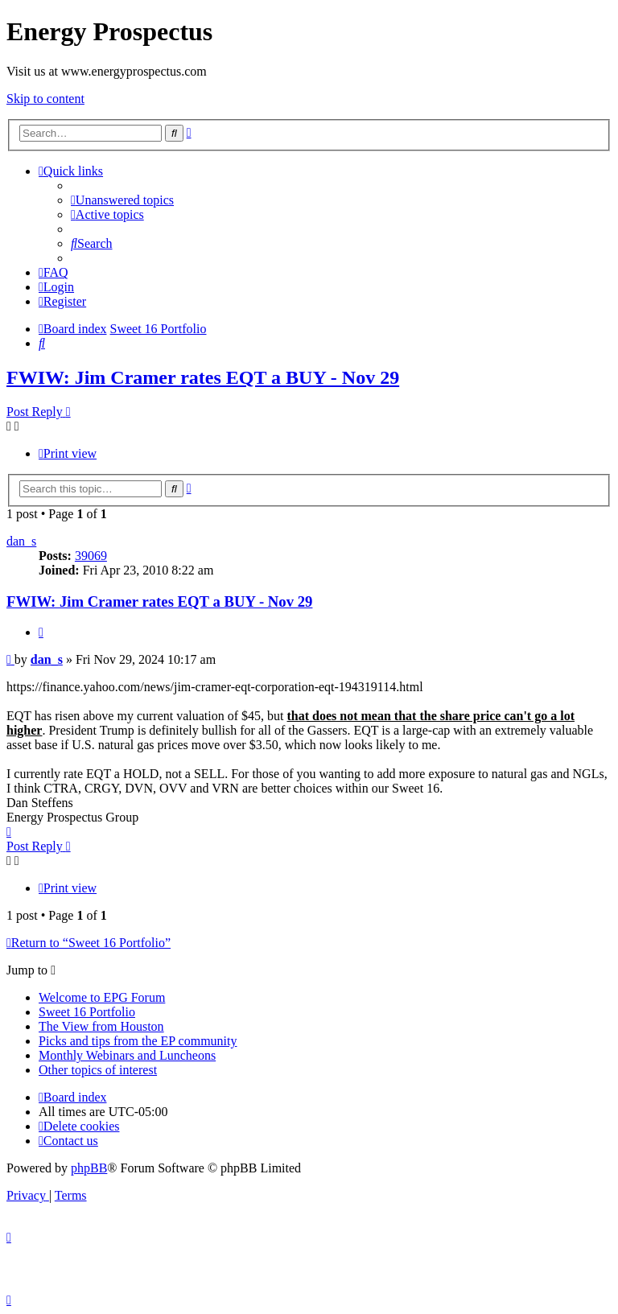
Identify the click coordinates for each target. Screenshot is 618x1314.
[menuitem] (122, 200)
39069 (91, 555)
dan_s (21, 541)
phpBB (89, 1168)
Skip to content (45, 98)
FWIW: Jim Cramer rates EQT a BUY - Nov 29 (202, 377)
